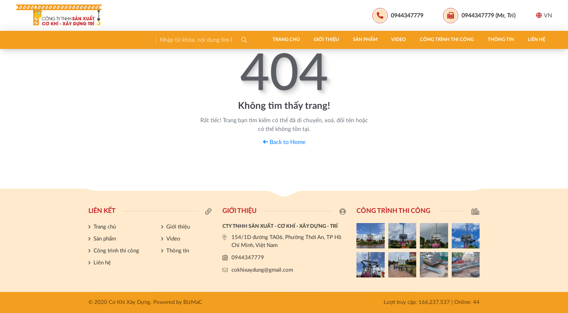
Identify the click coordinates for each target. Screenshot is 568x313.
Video (149, 39)
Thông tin (251, 39)
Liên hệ (287, 39)
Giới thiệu (76, 39)
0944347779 (247, 257)
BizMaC (192, 302)
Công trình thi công (197, 39)
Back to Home (284, 142)
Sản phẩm (115, 39)
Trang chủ (36, 39)
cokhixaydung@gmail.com (262, 270)
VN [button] (544, 15)
